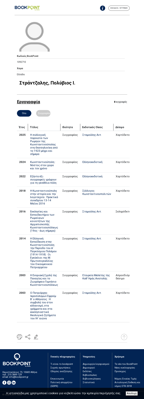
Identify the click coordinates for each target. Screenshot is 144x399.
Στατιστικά (88, 382)
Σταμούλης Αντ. (92, 134)
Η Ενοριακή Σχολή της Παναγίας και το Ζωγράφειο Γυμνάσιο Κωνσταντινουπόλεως (44, 280)
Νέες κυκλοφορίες (125, 367)
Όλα (24, 113)
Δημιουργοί (89, 367)
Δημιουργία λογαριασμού (96, 364)
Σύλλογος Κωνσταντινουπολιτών (96, 192)
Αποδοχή (132, 393)
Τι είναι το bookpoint (62, 364)
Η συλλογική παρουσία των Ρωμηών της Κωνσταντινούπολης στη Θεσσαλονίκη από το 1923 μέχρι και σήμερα (44, 144)
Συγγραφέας (44, 113)
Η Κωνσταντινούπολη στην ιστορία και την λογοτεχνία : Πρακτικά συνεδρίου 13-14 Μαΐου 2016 (44, 197)
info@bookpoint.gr (18, 377)
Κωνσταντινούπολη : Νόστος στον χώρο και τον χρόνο (43, 165)
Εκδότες (87, 371)
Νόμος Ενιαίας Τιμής (126, 378)
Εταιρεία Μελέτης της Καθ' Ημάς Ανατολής (96, 277)
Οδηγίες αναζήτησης (61, 371)
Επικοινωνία (57, 378)
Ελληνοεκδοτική (92, 162)
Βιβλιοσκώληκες (92, 378)
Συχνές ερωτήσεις (60, 367)
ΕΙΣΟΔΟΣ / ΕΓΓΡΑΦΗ (119, 8)
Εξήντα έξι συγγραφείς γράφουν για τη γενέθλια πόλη (43, 179)
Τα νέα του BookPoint (126, 364)
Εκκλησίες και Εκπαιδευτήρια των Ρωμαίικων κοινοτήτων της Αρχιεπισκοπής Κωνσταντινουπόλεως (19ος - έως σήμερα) (44, 221)
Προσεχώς (120, 371)
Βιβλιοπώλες (90, 375)
